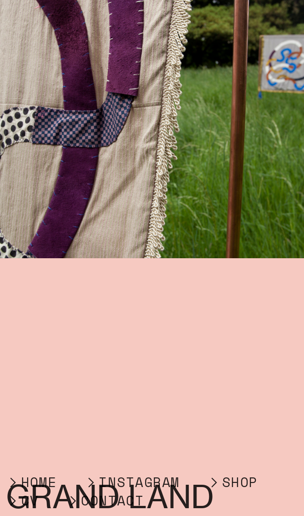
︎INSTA (114, 482)
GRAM (166, 482)
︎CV (22, 500)
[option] (152, 129)
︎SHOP (237, 482)
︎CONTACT (105, 500)
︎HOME (31, 482)
